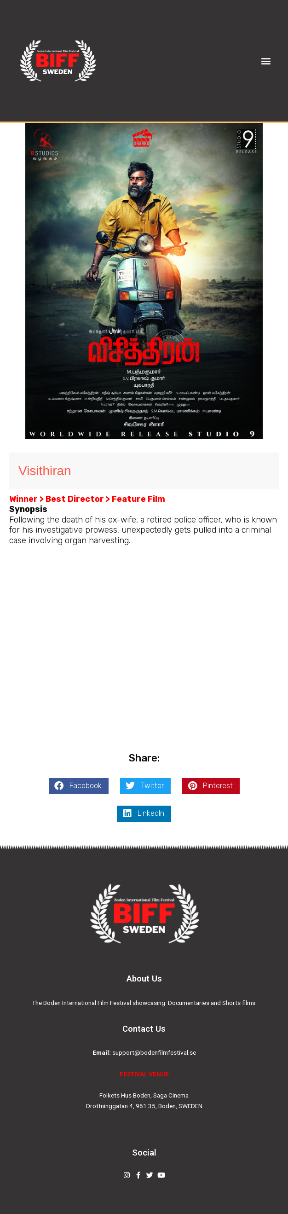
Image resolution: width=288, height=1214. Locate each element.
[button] (266, 60)
